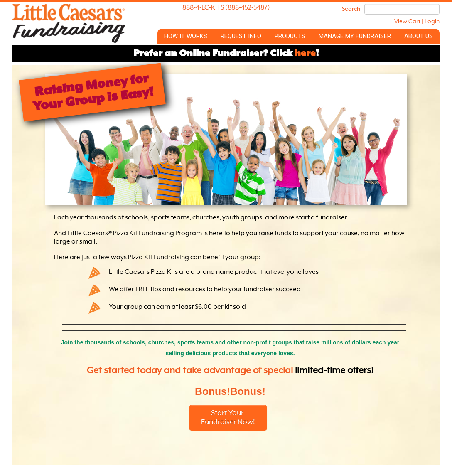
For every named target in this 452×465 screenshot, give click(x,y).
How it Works (185, 36)
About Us (418, 36)
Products (290, 36)
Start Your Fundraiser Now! (228, 417)
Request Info (241, 36)
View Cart (407, 21)
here (305, 54)
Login (432, 21)
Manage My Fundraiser (355, 36)
